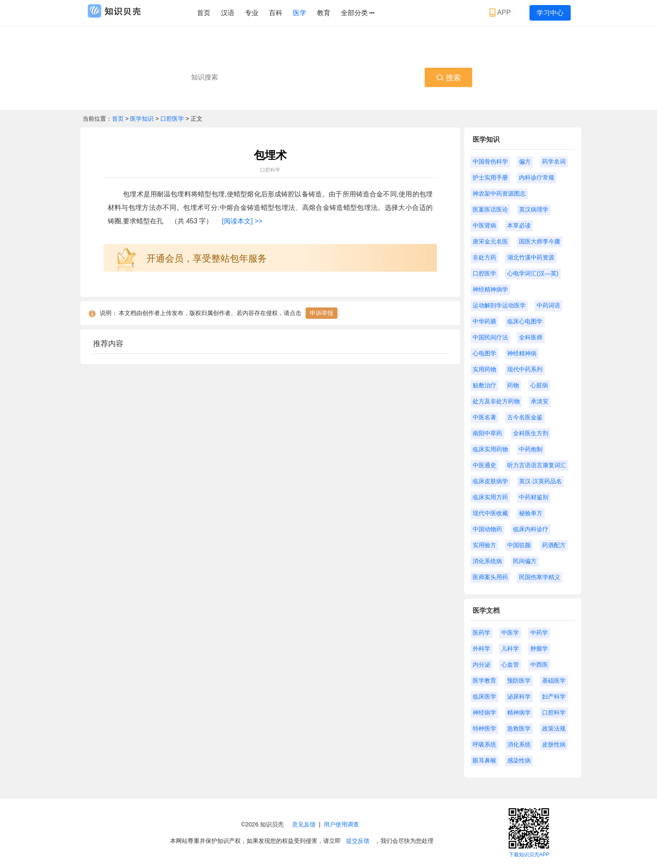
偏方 (525, 161)
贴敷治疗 (484, 385)
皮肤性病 (554, 744)
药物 (513, 385)
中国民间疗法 (490, 337)
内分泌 (481, 664)
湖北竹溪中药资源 (530, 257)
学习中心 (550, 12)
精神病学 (519, 712)
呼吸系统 (484, 744)
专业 (251, 12)
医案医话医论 (490, 209)
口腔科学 (554, 712)
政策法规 (554, 728)
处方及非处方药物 (496, 401)
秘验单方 (531, 513)
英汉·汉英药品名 (540, 481)
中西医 (539, 664)
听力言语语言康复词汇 (536, 465)
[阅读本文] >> (242, 221)
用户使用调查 (341, 824)
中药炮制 (531, 449)
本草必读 (519, 225)
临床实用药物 (490, 449)
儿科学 (510, 648)
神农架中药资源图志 (499, 193)
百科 (275, 12)
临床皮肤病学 (490, 481)
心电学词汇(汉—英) (532, 273)
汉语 (227, 12)
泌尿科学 (519, 696)
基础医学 (554, 680)
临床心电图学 (525, 321)
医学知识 (142, 118)
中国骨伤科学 (490, 161)
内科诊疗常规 (536, 177)
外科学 (481, 648)
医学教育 (484, 680)
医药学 (481, 632)
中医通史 (484, 465)
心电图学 (484, 353)
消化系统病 (487, 561)
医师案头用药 (490, 577)
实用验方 (484, 545)
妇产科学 (554, 696)
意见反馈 (304, 824)
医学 (299, 12)
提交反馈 (358, 840)
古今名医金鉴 (525, 417)
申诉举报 (321, 313)
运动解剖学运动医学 (499, 305)
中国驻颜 (519, 545)
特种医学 (484, 728)
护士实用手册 (490, 177)
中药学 (539, 632)
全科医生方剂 (530, 433)
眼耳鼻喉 (484, 760)
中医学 (510, 632)
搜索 (448, 78)
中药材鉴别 (533, 497)
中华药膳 (484, 321)
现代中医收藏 (490, 513)
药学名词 (554, 161)
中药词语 (548, 305)
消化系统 (519, 744)
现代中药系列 (525, 369)
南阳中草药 (487, 433)
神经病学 (484, 712)
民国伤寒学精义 (539, 577)
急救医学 (519, 728)
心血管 (510, 664)
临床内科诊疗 (530, 529)
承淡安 (539, 401)
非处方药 (484, 257)
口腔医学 (172, 118)
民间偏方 (525, 561)
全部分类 (357, 13)
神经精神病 (522, 353)
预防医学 (519, 680)
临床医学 (484, 696)
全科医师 (531, 337)
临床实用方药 (490, 497)
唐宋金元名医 (490, 241)
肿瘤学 (539, 648)
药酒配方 (554, 545)
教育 (323, 12)
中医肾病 (484, 225)
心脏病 (539, 385)
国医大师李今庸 (539, 241)
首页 (203, 12)
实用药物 (484, 369)
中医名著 (484, 417)
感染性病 (519, 760)
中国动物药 (487, 529)
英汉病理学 (533, 209)
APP (501, 12)
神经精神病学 (490, 289)
